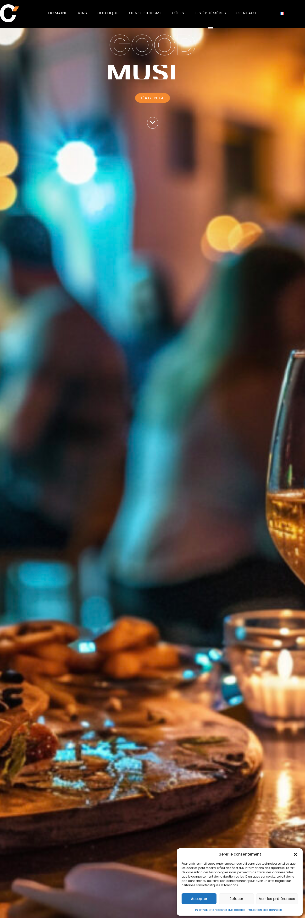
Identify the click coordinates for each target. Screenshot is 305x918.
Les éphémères (210, 13)
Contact (246, 13)
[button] (295, 854)
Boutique (108, 13)
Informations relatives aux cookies (220, 910)
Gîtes (178, 13)
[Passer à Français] (282, 13)
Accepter (199, 898)
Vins (82, 13)
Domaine (57, 13)
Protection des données (265, 910)
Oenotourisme (145, 13)
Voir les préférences (277, 898)
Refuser (236, 898)
